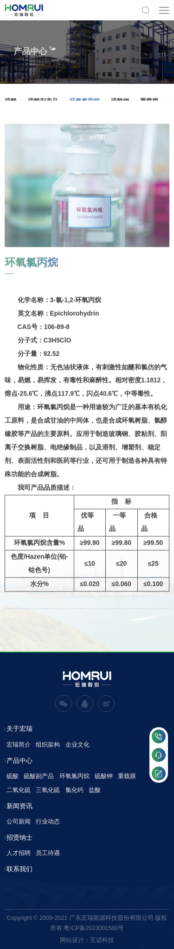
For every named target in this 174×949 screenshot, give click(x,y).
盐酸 (95, 789)
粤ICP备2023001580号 (94, 928)
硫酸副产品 (39, 776)
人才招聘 (18, 852)
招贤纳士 (19, 838)
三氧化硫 (48, 789)
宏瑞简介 (18, 744)
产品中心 (19, 761)
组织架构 (48, 744)
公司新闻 (18, 821)
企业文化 (77, 744)
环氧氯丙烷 (74, 776)
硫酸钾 (104, 776)
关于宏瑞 (19, 729)
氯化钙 (74, 789)
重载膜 (127, 776)
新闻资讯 (19, 806)
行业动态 (48, 821)
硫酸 (12, 776)
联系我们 (19, 869)
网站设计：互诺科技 (87, 940)
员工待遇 (48, 852)
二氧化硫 (18, 789)
